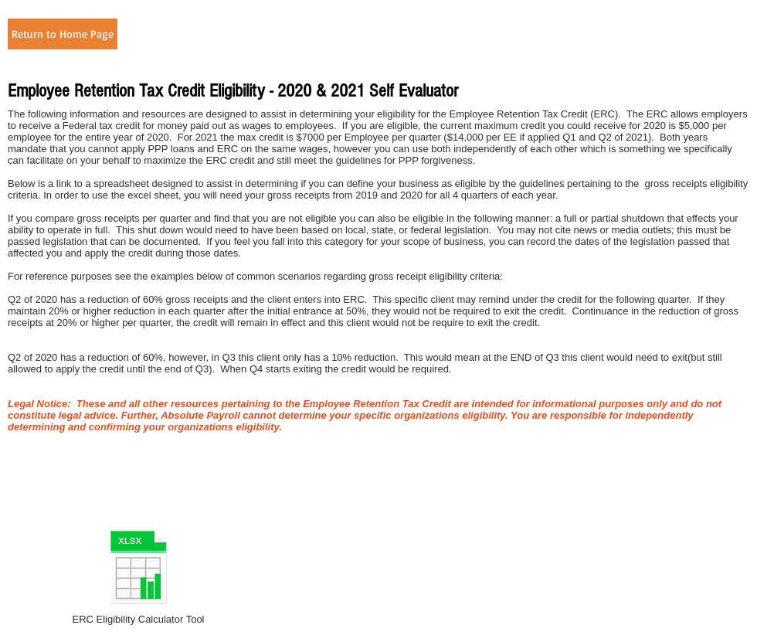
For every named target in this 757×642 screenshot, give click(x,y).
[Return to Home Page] (62, 34)
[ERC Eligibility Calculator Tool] (138, 576)
